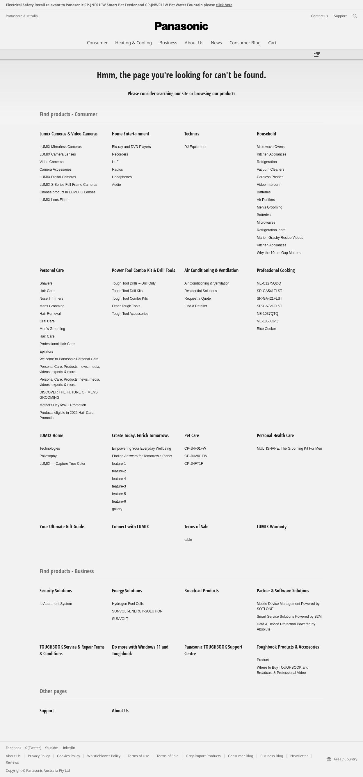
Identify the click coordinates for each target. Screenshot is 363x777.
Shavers (46, 283)
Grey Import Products (203, 755)
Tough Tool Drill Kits (127, 291)
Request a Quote (197, 298)
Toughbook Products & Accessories (288, 647)
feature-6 (119, 501)
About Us (120, 710)
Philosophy (48, 456)
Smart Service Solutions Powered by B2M (289, 616)
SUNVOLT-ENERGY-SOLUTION (137, 611)
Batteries (264, 192)
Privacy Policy (39, 755)
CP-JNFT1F (193, 464)
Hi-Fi (115, 162)
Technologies (50, 448)
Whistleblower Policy (103, 755)
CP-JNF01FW (195, 448)
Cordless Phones (270, 177)
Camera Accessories (56, 169)
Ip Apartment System (56, 604)
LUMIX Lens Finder (55, 200)
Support (47, 710)
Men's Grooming (269, 207)
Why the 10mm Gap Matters (278, 253)
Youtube (51, 747)
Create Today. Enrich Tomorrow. (140, 435)
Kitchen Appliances (271, 154)
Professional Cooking (276, 270)
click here (224, 4)
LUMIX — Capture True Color (62, 464)
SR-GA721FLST (269, 306)
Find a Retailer (195, 306)
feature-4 (119, 479)
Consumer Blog (240, 755)
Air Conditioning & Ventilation (211, 270)
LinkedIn (68, 747)
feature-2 (119, 471)
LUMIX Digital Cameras (58, 177)
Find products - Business (67, 571)
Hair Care (47, 291)
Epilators (46, 351)
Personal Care (52, 270)
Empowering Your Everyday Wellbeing (141, 448)
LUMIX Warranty (272, 526)
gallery (117, 509)
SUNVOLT (120, 619)
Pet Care (191, 435)
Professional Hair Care (57, 344)
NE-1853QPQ (267, 321)
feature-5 (119, 494)
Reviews (12, 762)
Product (263, 660)
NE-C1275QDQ (269, 283)
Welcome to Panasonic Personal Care (69, 359)
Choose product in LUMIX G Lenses (67, 192)
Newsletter (299, 755)
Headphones (122, 177)
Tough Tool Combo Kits (130, 298)
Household (266, 133)
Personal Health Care (275, 435)
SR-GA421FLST (269, 298)
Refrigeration (267, 162)
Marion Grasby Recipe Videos (280, 238)
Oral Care (47, 321)
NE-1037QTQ (267, 314)
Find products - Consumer (68, 114)
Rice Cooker (266, 329)
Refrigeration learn (271, 230)
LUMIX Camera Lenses (58, 154)
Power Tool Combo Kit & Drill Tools (143, 270)
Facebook (13, 747)
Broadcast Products (201, 590)
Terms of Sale (196, 526)
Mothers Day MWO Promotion (63, 405)
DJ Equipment (195, 147)
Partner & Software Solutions (283, 590)
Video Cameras (52, 162)
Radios (117, 169)
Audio (116, 185)
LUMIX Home (51, 435)
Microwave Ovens (270, 147)
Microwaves (266, 222)
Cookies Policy (68, 755)
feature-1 (119, 464)
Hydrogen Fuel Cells (128, 604)
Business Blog (271, 755)
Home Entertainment (130, 133)
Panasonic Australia (22, 15)
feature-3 (119, 486)
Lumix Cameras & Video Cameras (68, 133)
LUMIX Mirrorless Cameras (61, 147)
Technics (191, 133)
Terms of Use (138, 755)
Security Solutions (56, 590)
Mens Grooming (52, 306)
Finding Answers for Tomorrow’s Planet (142, 456)
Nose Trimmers (51, 298)
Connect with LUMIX (130, 526)
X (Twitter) (33, 747)
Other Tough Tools (126, 306)
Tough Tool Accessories (130, 314)
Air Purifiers (266, 200)
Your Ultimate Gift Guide (62, 526)
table (188, 540)
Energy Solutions (127, 590)
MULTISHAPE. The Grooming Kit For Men (289, 448)
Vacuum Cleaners (270, 169)
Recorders (120, 154)
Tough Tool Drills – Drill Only (134, 283)
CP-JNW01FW (195, 456)
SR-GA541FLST (269, 291)
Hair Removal (50, 314)
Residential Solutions (200, 291)
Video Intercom (268, 185)
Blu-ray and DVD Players (131, 147)
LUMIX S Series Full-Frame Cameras (68, 185)
